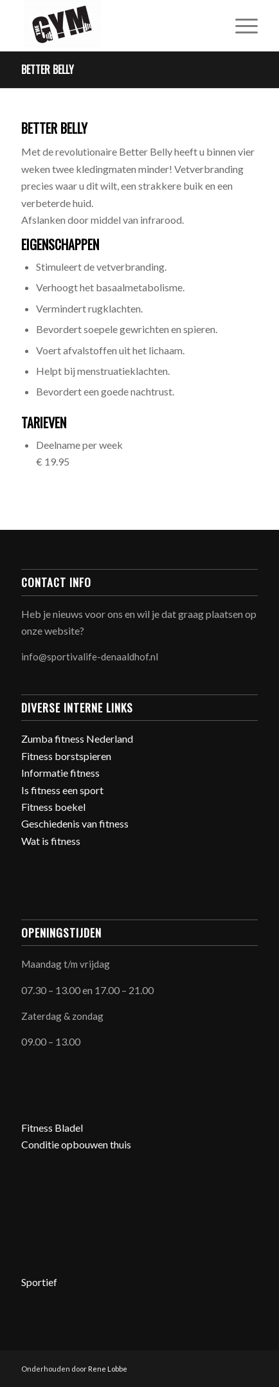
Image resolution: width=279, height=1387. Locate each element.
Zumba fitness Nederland (77, 738)
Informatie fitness (60, 772)
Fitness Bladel (52, 1127)
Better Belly (47, 69)
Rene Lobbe (107, 1368)
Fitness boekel (53, 807)
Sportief (39, 1282)
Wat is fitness (50, 841)
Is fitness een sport (62, 790)
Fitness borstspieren (66, 756)
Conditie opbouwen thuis (76, 1144)
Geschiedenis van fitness (75, 823)
